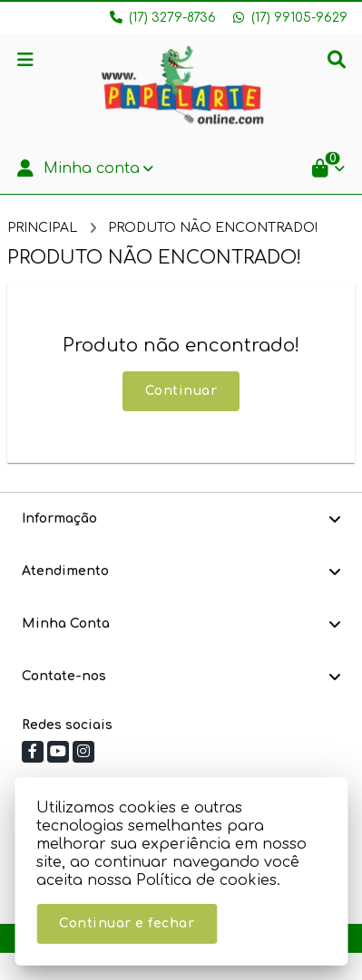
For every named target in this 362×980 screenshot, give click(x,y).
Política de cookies (206, 880)
